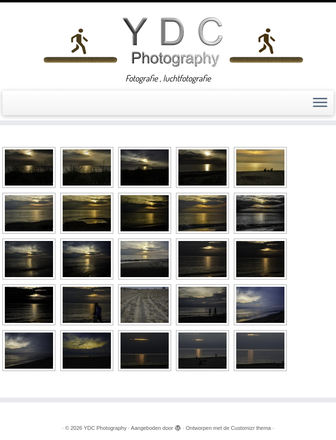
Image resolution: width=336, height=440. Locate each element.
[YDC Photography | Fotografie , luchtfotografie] (173, 40)
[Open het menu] (320, 103)
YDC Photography (105, 428)
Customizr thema (251, 428)
